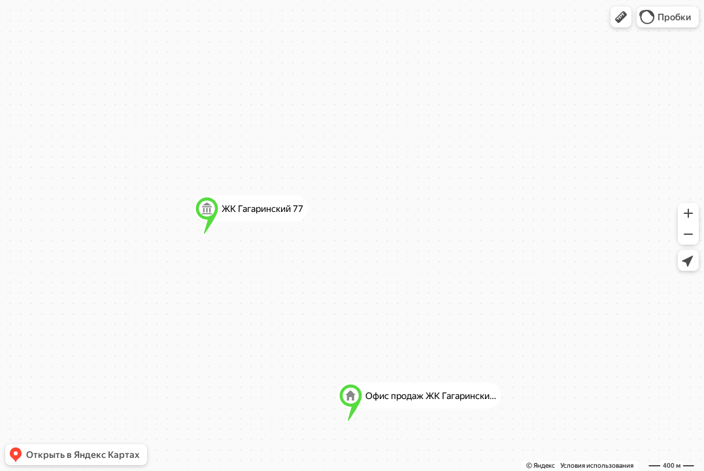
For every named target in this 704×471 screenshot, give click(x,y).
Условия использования (596, 465)
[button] (621, 17)
